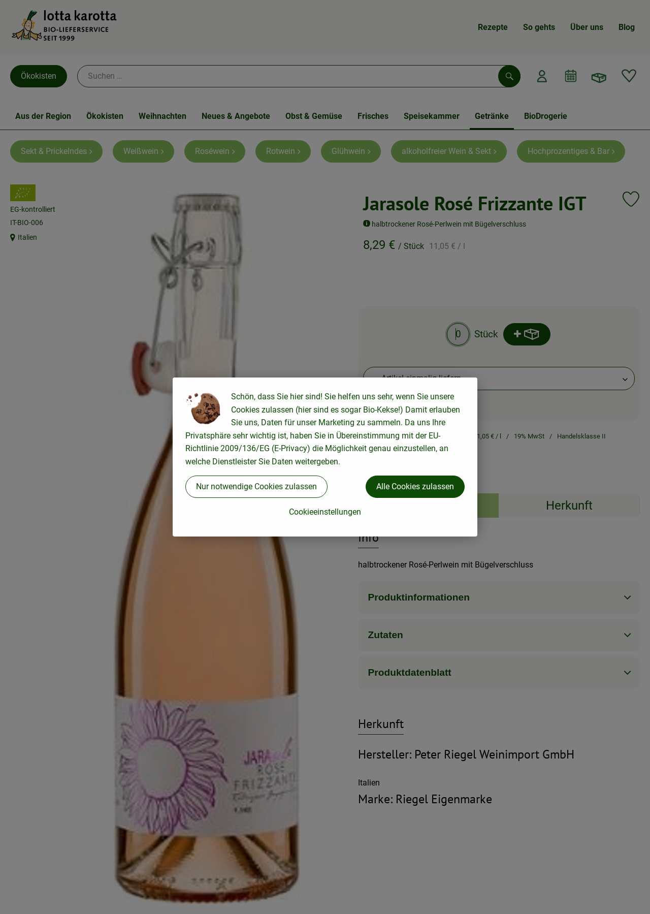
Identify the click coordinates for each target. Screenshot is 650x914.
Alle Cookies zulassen (415, 486)
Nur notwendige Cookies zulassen (256, 486)
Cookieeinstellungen (325, 512)
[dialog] (325, 457)
